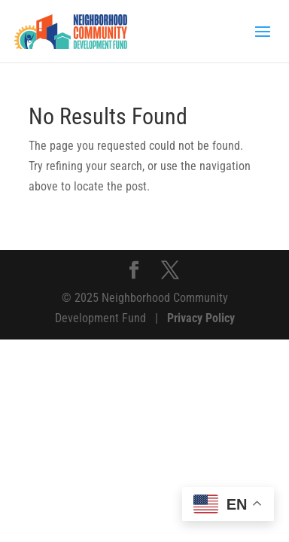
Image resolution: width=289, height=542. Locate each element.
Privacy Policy (201, 318)
